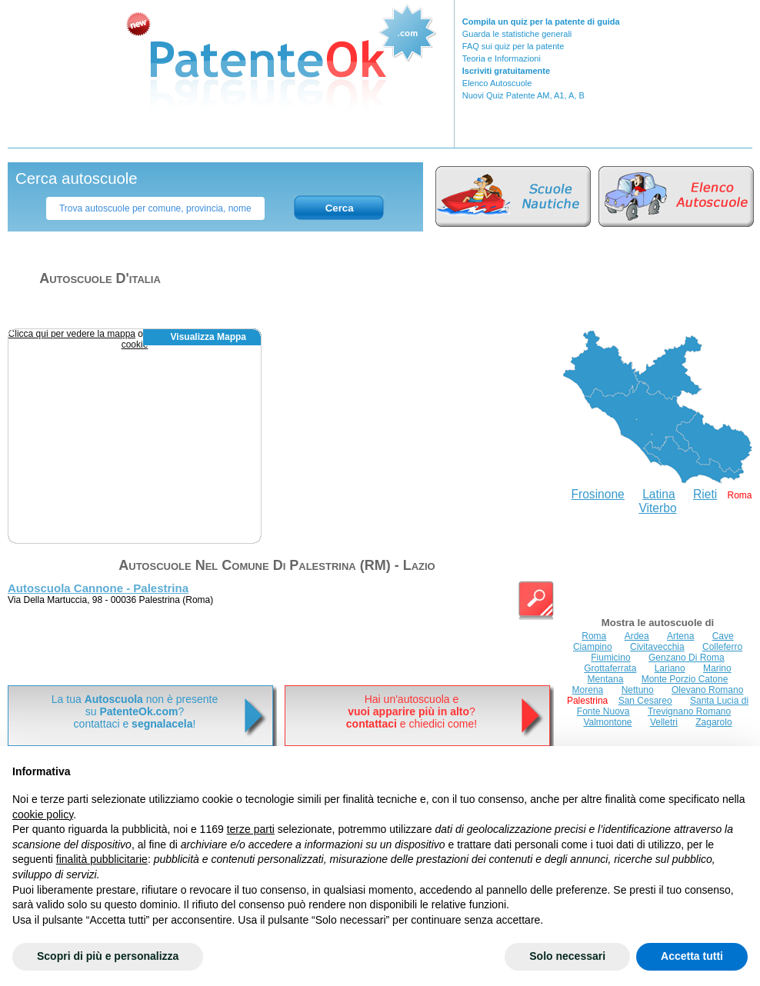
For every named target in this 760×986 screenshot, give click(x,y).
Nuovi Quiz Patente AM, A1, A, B (523, 95)
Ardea (637, 636)
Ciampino (592, 646)
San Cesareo (645, 700)
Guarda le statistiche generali (517, 33)
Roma (594, 636)
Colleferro (722, 646)
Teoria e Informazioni (501, 58)
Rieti (705, 494)
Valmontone (607, 722)
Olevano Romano (707, 690)
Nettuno (638, 690)
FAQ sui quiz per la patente (513, 46)
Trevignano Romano (689, 711)
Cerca (339, 208)
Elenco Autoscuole (497, 83)
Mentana (606, 679)
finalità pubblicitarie (102, 859)
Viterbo (657, 508)
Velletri (664, 722)
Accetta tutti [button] (692, 956)
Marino (717, 668)
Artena (680, 636)
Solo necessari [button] (567, 956)
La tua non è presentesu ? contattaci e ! (135, 711)
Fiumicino (610, 657)
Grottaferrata (610, 668)
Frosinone (597, 494)
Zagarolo (713, 722)
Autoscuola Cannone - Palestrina (98, 588)
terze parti (251, 829)
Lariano (670, 668)
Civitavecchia (657, 646)
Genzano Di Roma (686, 657)
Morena (588, 690)
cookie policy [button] (42, 814)
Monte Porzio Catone (685, 679)
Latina (658, 494)
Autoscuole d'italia (100, 278)
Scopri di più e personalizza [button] (107, 956)
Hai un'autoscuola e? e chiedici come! (411, 711)
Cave (723, 636)
